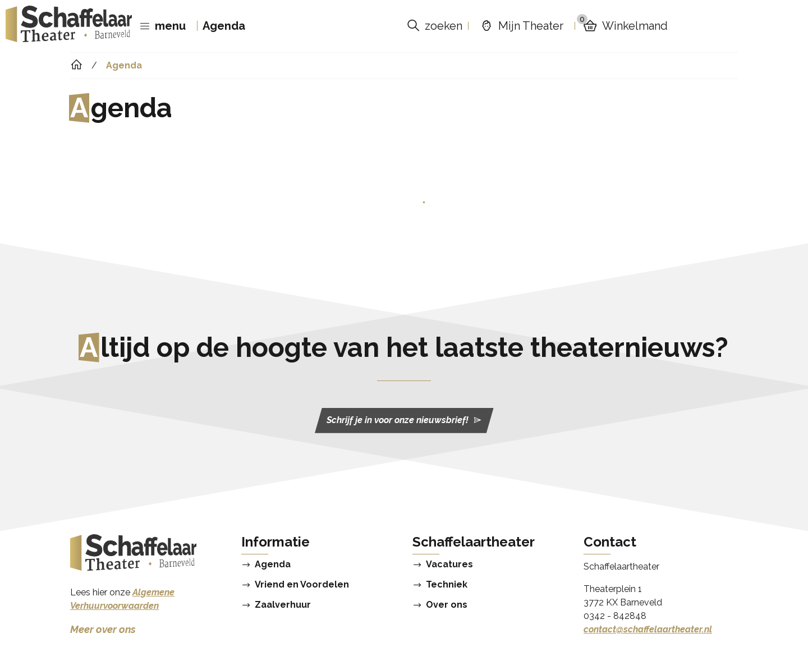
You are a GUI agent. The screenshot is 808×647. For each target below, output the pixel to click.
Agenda (224, 25)
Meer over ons (103, 629)
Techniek (446, 584)
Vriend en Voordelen (302, 584)
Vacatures (449, 564)
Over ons (446, 604)
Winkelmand (622, 26)
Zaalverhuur (283, 604)
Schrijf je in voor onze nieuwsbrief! (404, 420)
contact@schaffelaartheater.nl (648, 629)
